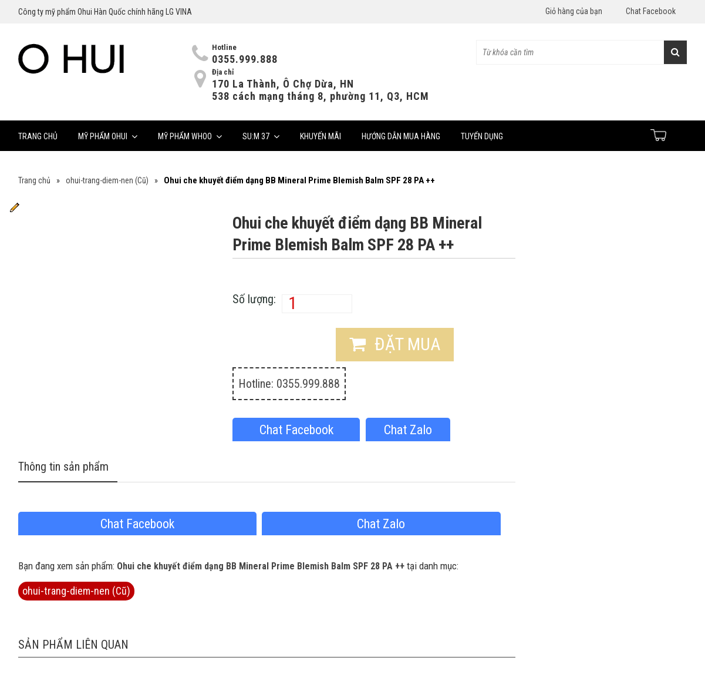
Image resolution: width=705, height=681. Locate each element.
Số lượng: (254, 299)
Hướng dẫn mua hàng (401, 136)
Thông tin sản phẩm (63, 467)
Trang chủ (38, 136)
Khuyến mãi (320, 136)
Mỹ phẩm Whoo (190, 136)
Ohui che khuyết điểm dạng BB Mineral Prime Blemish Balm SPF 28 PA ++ (260, 566)
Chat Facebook (651, 11)
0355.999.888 (245, 59)
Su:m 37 (260, 136)
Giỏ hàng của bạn (573, 11)
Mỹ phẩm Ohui (107, 136)
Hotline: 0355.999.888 (289, 384)
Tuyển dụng (482, 136)
